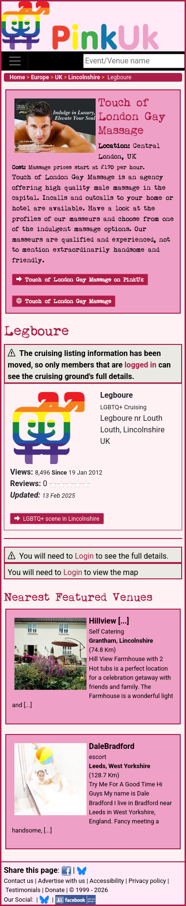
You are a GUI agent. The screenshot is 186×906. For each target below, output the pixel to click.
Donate (55, 890)
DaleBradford (112, 746)
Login (84, 556)
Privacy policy (147, 880)
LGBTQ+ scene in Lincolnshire (56, 518)
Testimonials (22, 890)
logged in (140, 364)
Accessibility (106, 880)
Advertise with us (61, 880)
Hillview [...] (109, 620)
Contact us (19, 880)
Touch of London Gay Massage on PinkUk (80, 280)
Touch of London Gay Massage (63, 301)
